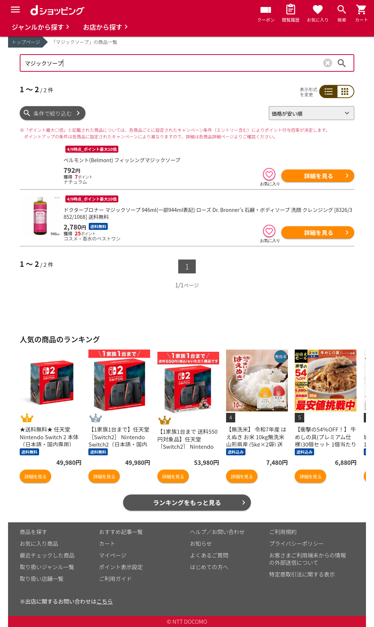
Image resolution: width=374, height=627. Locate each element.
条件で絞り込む (53, 113)
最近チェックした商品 (47, 555)
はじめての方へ (209, 567)
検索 (341, 63)
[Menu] (15, 9)
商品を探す (33, 531)
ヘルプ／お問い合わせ (217, 531)
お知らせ (201, 543)
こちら (104, 601)
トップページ (26, 41)
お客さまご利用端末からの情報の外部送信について (307, 558)
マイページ (112, 555)
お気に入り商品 (39, 543)
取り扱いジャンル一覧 (47, 567)
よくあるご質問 (209, 555)
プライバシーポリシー (296, 543)
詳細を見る (318, 175)
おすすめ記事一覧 (121, 531)
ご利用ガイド (115, 578)
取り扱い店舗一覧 (42, 578)
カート (107, 543)
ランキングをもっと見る (187, 502)
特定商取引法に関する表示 (302, 574)
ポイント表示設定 (121, 567)
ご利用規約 (283, 531)
